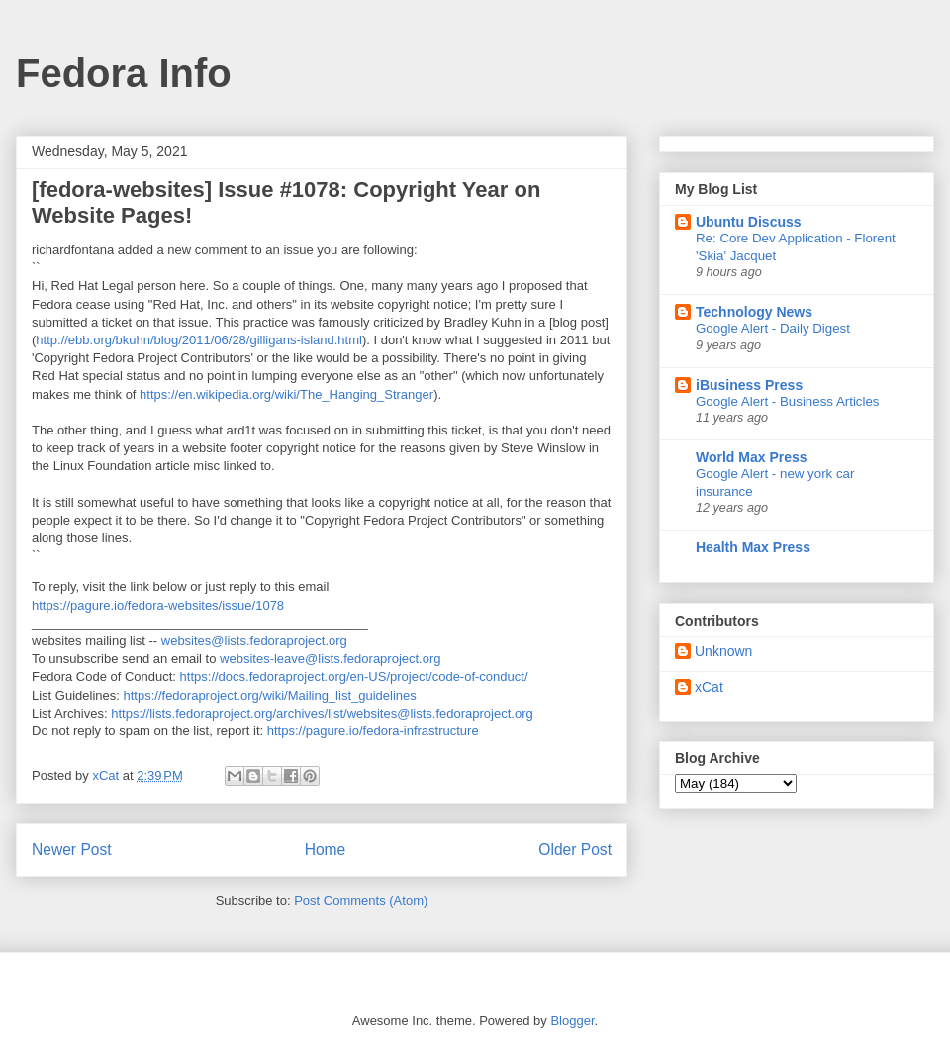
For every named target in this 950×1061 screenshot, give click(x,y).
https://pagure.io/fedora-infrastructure (373, 730)
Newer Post (72, 849)
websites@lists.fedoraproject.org (254, 640)
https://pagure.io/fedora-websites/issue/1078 (158, 605)
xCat (709, 687)
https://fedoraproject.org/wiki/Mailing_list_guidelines (270, 695)
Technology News (754, 312)
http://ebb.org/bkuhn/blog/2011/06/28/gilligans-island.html (199, 340)
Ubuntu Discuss (749, 222)
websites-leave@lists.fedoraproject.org (330, 658)
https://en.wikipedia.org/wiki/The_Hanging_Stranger (286, 394)
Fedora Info (124, 73)
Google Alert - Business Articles (788, 401)
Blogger (572, 1020)
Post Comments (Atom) (361, 900)
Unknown (723, 651)
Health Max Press (753, 547)
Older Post (575, 849)
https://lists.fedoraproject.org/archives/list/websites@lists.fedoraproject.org (322, 713)
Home (325, 849)
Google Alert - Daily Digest (773, 328)
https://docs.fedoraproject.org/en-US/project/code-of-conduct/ (354, 676)
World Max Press (752, 457)
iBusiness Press (749, 385)
